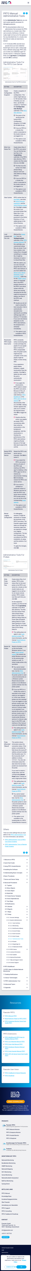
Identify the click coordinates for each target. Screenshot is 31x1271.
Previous (24, 13)
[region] (15, 1262)
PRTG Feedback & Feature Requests (15, 1073)
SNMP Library (22, 278)
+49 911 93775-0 (7, 1233)
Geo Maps (17, 199)
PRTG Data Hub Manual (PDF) (14, 1044)
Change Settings (6, 1255)
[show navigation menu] (28, 2)
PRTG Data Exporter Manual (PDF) (15, 1051)
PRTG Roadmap (9, 1075)
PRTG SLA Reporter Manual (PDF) (15, 1041)
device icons (17, 272)
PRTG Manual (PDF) (11, 1016)
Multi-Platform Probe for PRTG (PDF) (15, 1018)
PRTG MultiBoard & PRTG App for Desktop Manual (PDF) (14, 1038)
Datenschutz (5, 1252)
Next (27, 13)
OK (21, 1267)
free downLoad (15, 1102)
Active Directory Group (20, 205)
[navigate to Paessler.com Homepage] (6, 2)
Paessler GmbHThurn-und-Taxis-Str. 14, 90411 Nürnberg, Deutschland (10, 1225)
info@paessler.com (7, 1230)
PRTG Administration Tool (18, 835)
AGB (3, 1250)
